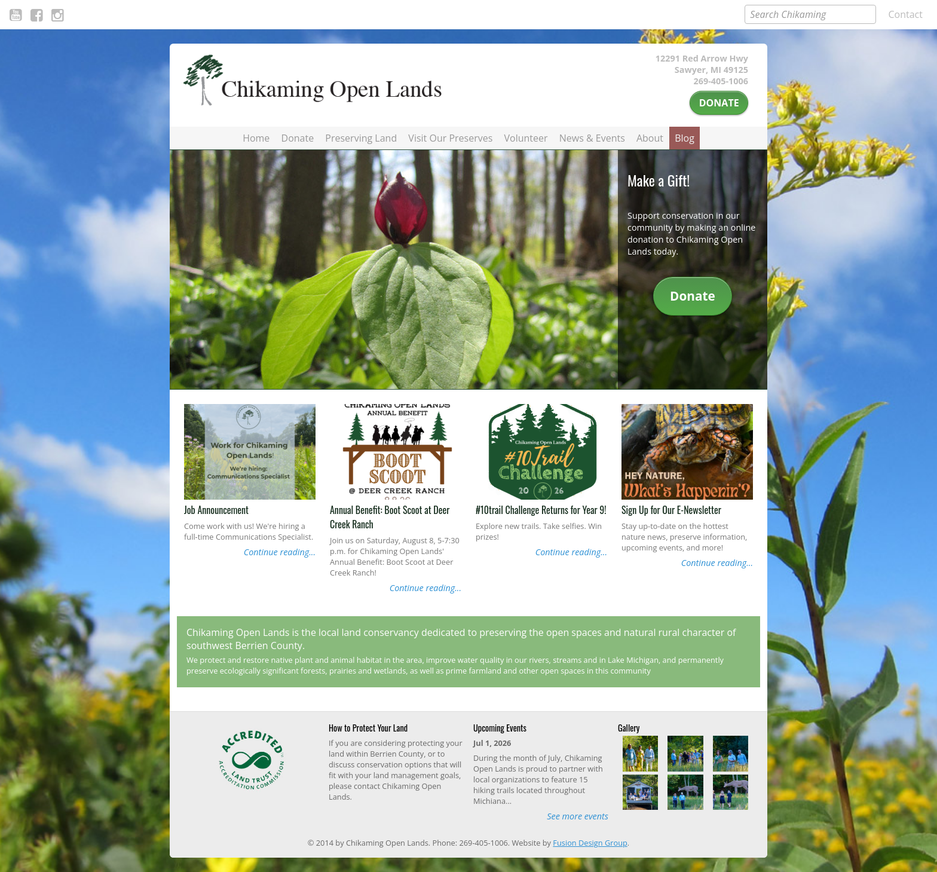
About (649, 138)
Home (256, 138)
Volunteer (526, 138)
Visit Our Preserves (450, 138)
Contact (906, 14)
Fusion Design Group (590, 842)
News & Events (592, 138)
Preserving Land (361, 138)
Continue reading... (280, 552)
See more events (577, 816)
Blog (684, 138)
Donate (719, 102)
